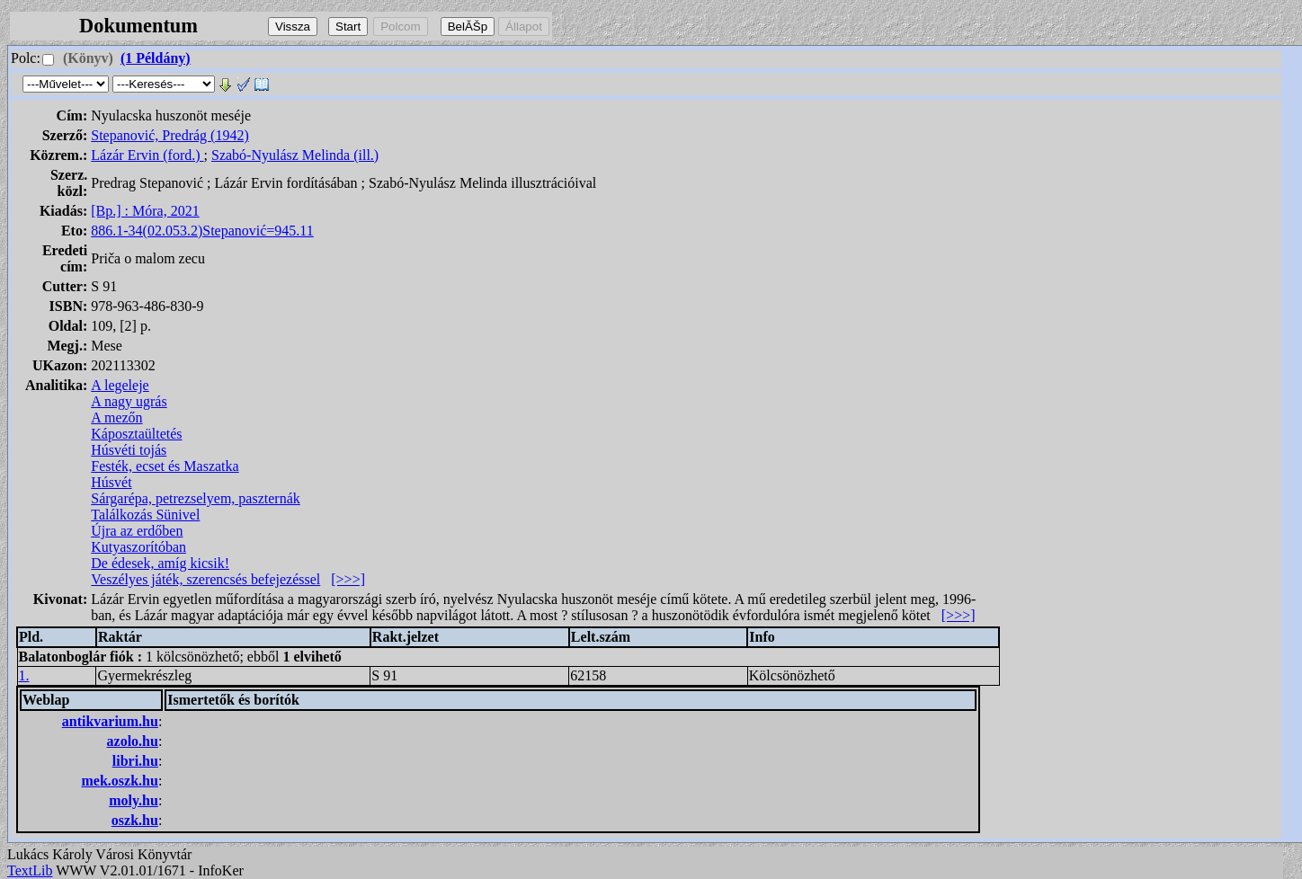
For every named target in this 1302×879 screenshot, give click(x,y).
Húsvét (111, 482)
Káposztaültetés (136, 433)
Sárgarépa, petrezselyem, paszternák (195, 498)
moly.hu (133, 800)
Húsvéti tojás (128, 449)
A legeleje (119, 385)
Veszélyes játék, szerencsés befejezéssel (205, 579)
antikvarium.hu (110, 721)
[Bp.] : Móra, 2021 (145, 210)
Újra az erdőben (137, 530)
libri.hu (135, 760)
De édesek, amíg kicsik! (160, 563)
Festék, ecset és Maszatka (164, 466)
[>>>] (348, 579)
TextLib (29, 870)
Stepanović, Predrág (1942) (170, 135)
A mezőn (116, 417)
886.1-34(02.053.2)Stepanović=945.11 (202, 230)
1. (24, 675)
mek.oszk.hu (120, 780)
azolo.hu (132, 741)
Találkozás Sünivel (145, 514)
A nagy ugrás (128, 401)
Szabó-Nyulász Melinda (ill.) (295, 155)
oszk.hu (134, 820)
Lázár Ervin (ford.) (147, 155)
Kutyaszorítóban (138, 547)
